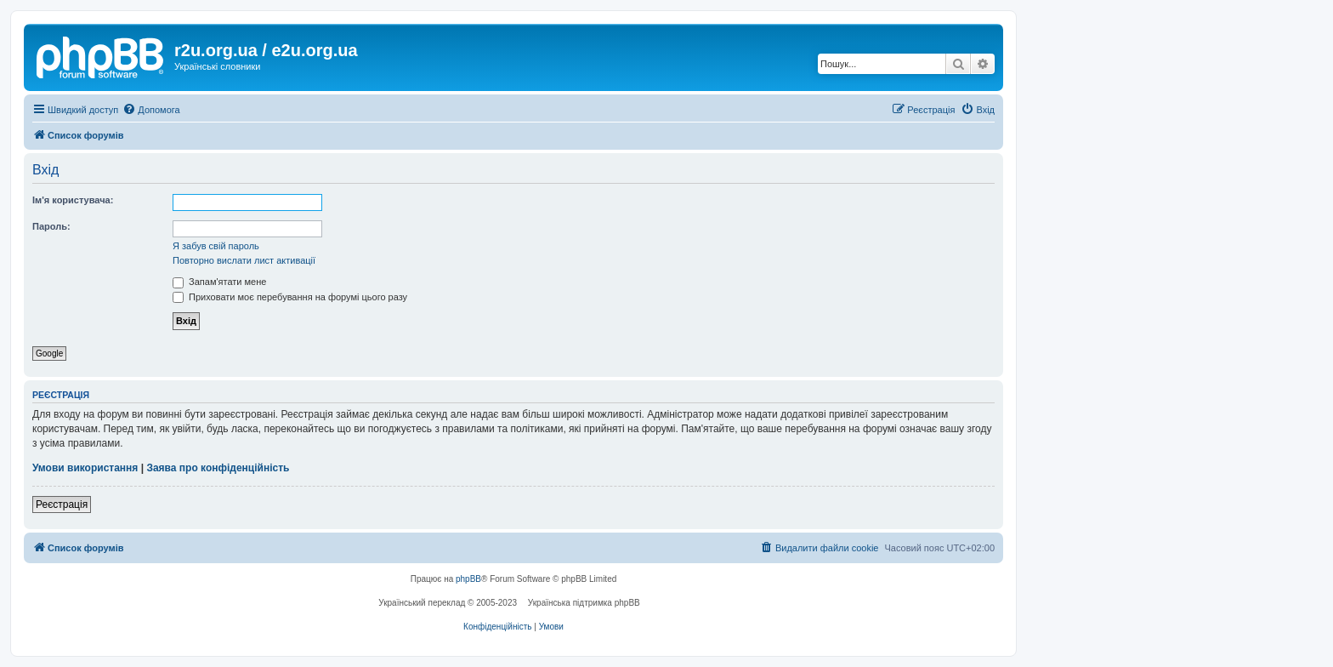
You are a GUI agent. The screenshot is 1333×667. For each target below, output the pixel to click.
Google (49, 353)
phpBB (468, 579)
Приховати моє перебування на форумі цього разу (290, 297)
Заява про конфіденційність (217, 468)
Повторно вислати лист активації (244, 260)
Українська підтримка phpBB (584, 602)
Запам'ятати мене (219, 281)
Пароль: (51, 226)
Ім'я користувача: (72, 200)
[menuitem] (150, 110)
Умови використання (85, 468)
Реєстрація (62, 504)
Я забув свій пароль (216, 246)
